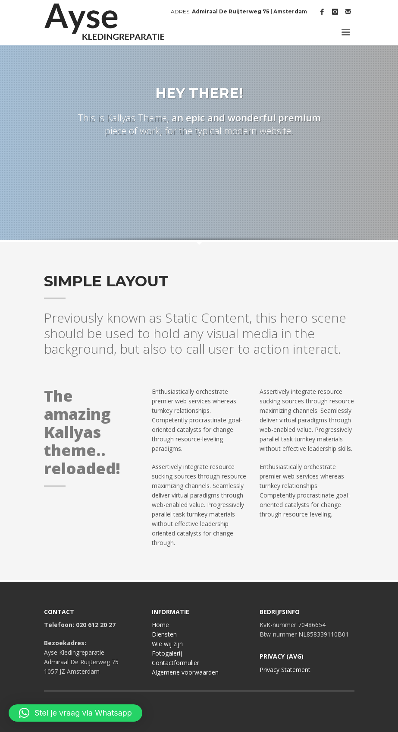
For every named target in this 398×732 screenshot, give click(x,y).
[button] (75, 713)
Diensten (164, 634)
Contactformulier (175, 663)
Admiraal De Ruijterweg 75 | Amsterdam (249, 11)
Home (160, 625)
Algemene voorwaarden (185, 672)
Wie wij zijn (167, 644)
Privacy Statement (285, 669)
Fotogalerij (167, 653)
